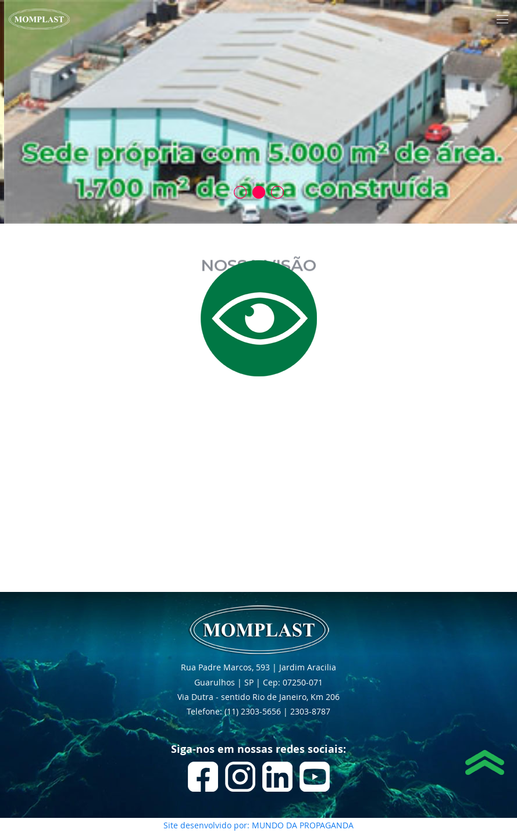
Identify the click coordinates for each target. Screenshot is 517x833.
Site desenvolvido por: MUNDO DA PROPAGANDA (258, 825)
